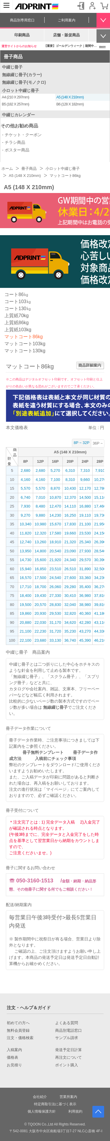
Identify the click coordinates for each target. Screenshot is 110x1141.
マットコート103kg (24, 343)
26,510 (70, 569)
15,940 (25, 569)
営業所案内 (68, 1097)
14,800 (40, 551)
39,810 (100, 604)
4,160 (26, 479)
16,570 (25, 577)
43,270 (85, 631)
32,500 (100, 569)
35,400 (85, 587)
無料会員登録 (18, 1031)
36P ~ (98, 443)
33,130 (55, 640)
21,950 (100, 524)
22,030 (40, 622)
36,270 (100, 587)
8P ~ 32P (81, 442)
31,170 (55, 622)
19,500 (25, 604)
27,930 (85, 551)
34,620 (70, 622)
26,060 (55, 587)
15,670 (55, 524)
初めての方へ (18, 1023)
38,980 (85, 604)
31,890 (85, 569)
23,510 (55, 569)
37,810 (100, 595)
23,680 (40, 640)
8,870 (55, 488)
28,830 (55, 604)
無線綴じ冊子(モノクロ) (24, 82)
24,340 (70, 560)
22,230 (40, 631)
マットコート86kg (23, 336)
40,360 (85, 613)
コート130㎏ (17, 308)
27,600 (70, 577)
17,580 (55, 533)
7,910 (100, 470)
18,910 (55, 542)
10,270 (100, 479)
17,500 (40, 577)
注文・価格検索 (20, 1038)
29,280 (70, 587)
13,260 (40, 542)
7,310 (85, 470)
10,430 (70, 488)
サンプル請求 (66, 1038)
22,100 (25, 640)
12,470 (55, 506)
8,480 (40, 506)
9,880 (40, 515)
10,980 (40, 524)
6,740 (26, 497)
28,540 (100, 551)
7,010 (40, 497)
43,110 (100, 622)
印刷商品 (22, 35)
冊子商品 (13, 56)
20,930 (40, 613)
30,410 (70, 595)
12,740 (25, 542)
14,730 (25, 560)
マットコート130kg (24, 350)
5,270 (55, 470)
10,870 (55, 497)
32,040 (70, 604)
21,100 (85, 524)
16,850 (40, 569)
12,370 (70, 497)
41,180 (100, 613)
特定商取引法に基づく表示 (55, 1104)
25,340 (85, 542)
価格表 (12, 1057)
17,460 (100, 506)
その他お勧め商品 (19, 125)
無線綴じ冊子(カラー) (22, 74)
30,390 (100, 560)
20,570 (40, 604)
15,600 (40, 560)
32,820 (70, 613)
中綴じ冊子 (12, 67)
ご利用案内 (66, 20)
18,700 (40, 587)
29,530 (55, 613)
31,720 (55, 631)
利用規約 (75, 1111)
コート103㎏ (17, 301)
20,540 (55, 551)
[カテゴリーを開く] (6, 6)
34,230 (100, 577)
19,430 (40, 595)
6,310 (70, 470)
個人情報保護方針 (42, 1111)
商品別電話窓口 (68, 1031)
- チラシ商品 (13, 142)
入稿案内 (14, 1050)
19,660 (70, 533)
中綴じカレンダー (18, 114)
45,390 (85, 640)
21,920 (55, 560)
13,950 (25, 551)
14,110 (70, 506)
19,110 (85, 515)
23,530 (85, 533)
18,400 (25, 595)
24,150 (100, 533)
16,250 (70, 515)
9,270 (26, 515)
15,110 (100, 497)
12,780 (100, 488)
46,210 (100, 640)
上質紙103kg (17, 329)
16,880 (85, 506)
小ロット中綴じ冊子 (20, 90)
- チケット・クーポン (22, 134)
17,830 (70, 524)
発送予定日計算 (68, 1050)
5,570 (26, 488)
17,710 (25, 587)
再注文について (68, 1057)
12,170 (85, 488)
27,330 (55, 595)
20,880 (25, 622)
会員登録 (92, 6)
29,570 (85, 560)
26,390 (100, 542)
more (102, 46)
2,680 (26, 470)
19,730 (100, 515)
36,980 (85, 595)
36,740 (70, 640)
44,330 (100, 631)
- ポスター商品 (15, 150)
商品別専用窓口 (22, 20)
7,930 (26, 506)
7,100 (55, 479)
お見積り (14, 1065)
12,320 (40, 533)
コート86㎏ (16, 294)
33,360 (85, 577)
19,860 (25, 613)
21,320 (70, 542)
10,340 (25, 524)
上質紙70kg (16, 315)
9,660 (85, 479)
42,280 (85, 622)
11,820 (25, 533)
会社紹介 (40, 1097)
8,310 (70, 479)
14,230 (55, 515)
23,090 (70, 551)
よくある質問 (66, 1023)
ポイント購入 (66, 1065)
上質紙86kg (16, 322)
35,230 (70, 631)
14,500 (85, 497)
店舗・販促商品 (66, 35)
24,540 (55, 577)
